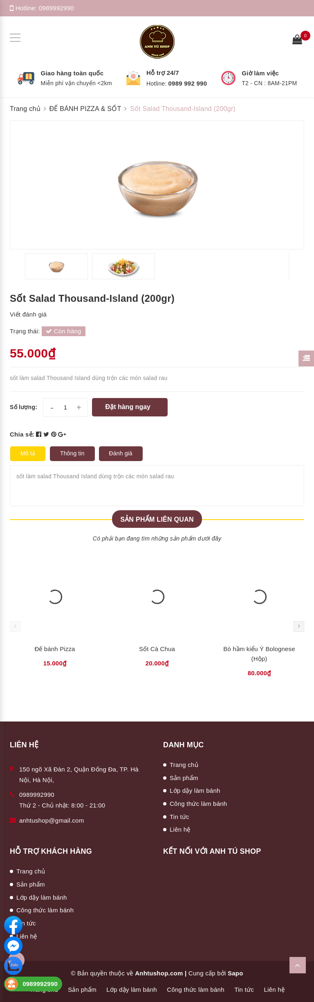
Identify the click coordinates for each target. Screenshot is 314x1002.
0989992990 (56, 8)
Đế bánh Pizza (54, 648)
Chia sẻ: (22, 434)
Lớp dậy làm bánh (195, 790)
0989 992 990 (187, 83)
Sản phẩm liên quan (157, 519)
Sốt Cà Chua (157, 648)
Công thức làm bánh (198, 803)
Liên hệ (180, 829)
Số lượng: (23, 407)
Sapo (235, 973)
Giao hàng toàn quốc (72, 73)
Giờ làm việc (260, 73)
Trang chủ (184, 764)
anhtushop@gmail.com (51, 820)
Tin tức (179, 816)
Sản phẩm (184, 777)
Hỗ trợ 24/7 (162, 72)
